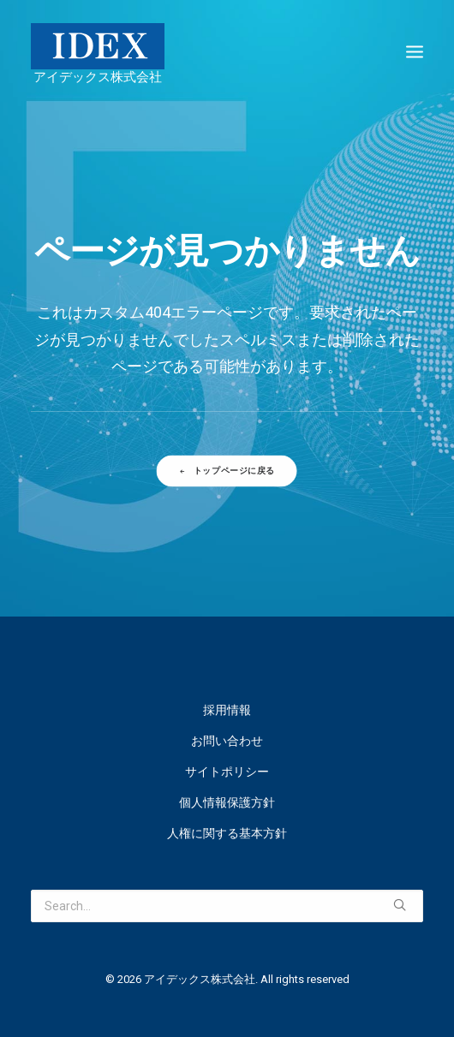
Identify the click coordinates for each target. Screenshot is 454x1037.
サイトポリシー (227, 771)
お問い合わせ (227, 741)
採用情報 (227, 710)
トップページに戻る (227, 471)
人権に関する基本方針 (227, 833)
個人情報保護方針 (227, 802)
